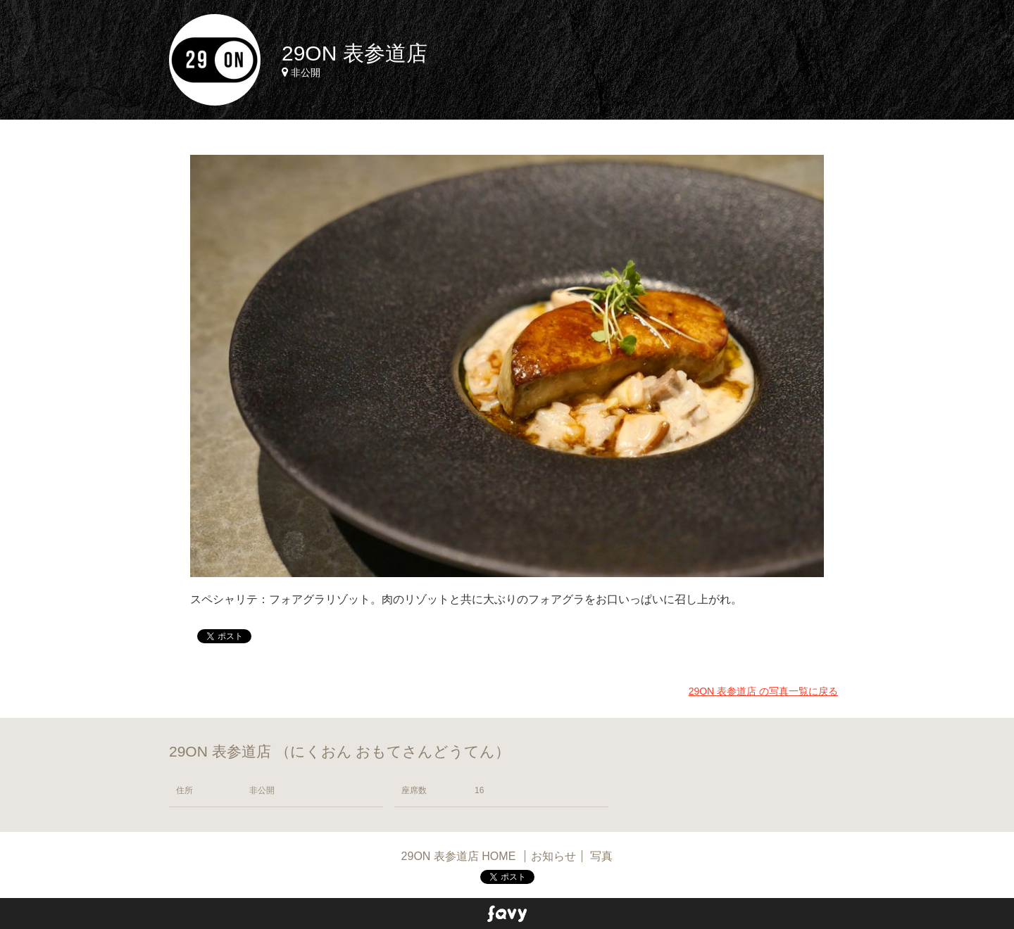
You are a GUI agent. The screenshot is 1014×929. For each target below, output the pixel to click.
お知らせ (553, 856)
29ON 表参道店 (354, 53)
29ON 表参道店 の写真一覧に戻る (763, 691)
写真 (601, 856)
